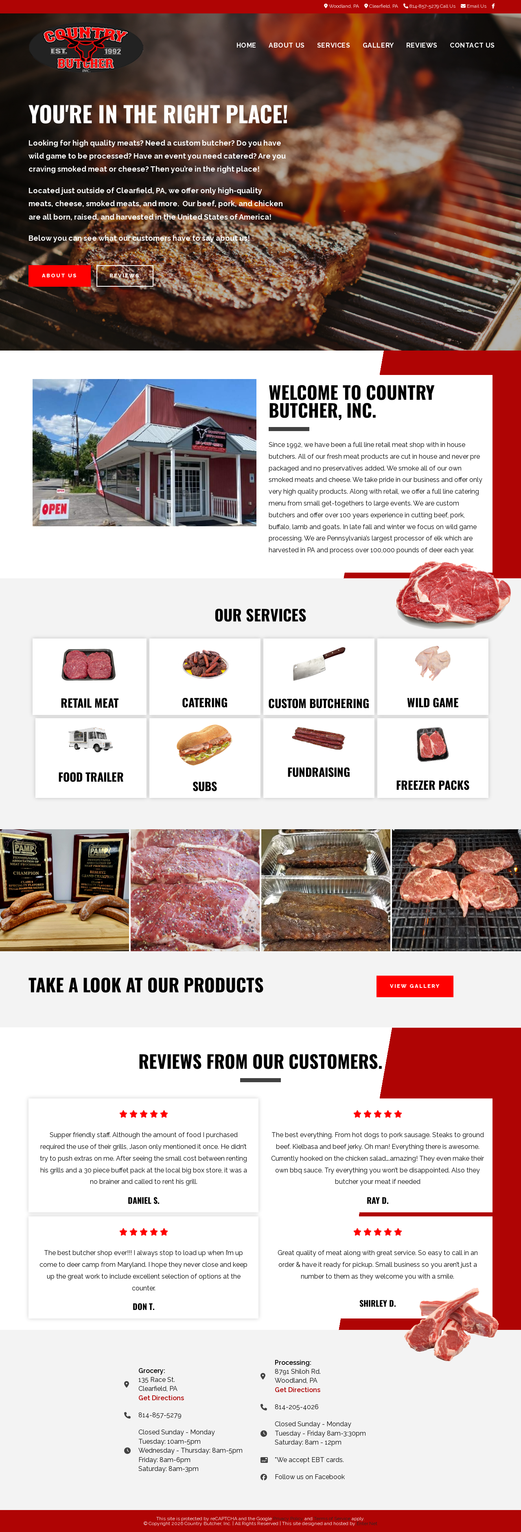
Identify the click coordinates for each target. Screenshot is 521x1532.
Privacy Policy (288, 1518)
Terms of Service (332, 1518)
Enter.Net (367, 1523)
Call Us (447, 6)
